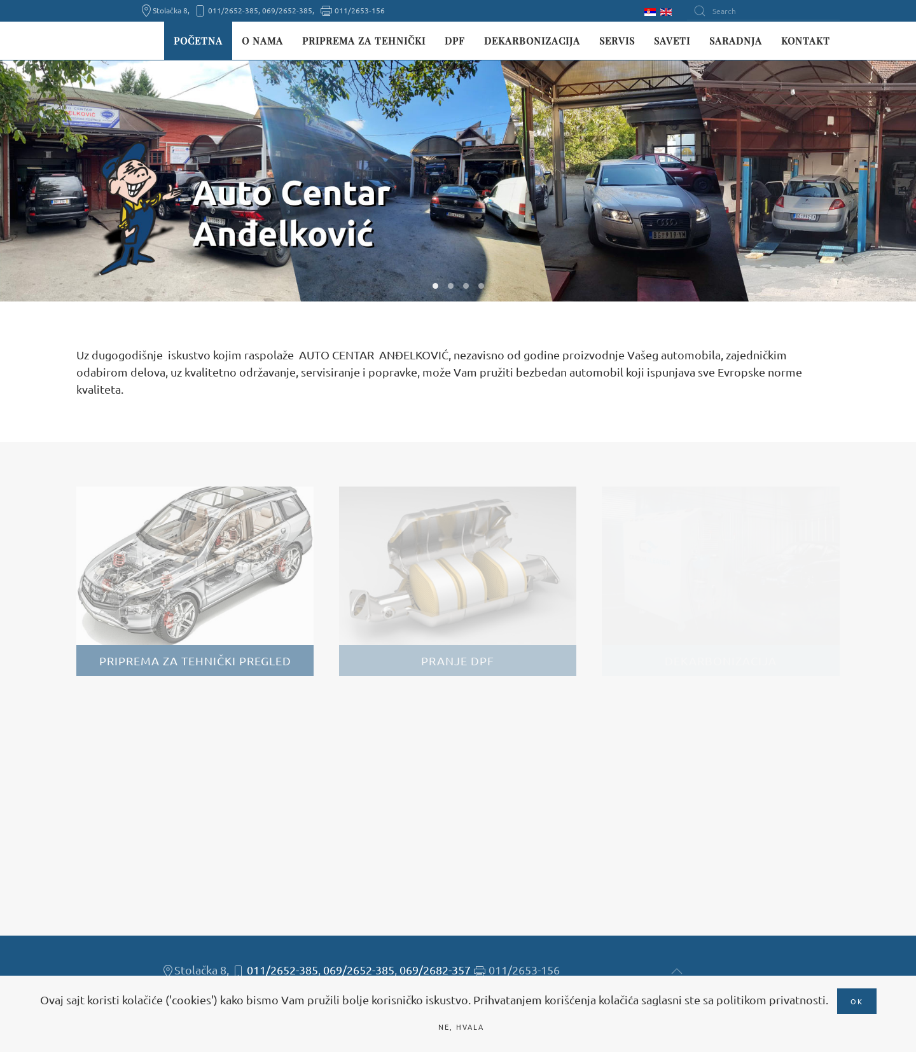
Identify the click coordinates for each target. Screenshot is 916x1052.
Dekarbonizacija (532, 40)
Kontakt (805, 40)
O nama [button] (262, 40)
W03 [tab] (466, 286)
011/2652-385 (282, 969)
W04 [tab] (481, 286)
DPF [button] (455, 40)
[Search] (763, 10)
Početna (198, 40)
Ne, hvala (461, 1026)
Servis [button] (617, 40)
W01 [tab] (435, 286)
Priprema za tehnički (364, 40)
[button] (677, 971)
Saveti (672, 40)
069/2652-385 (358, 969)
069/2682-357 (435, 969)
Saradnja (735, 40)
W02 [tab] (451, 286)
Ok (856, 1001)
